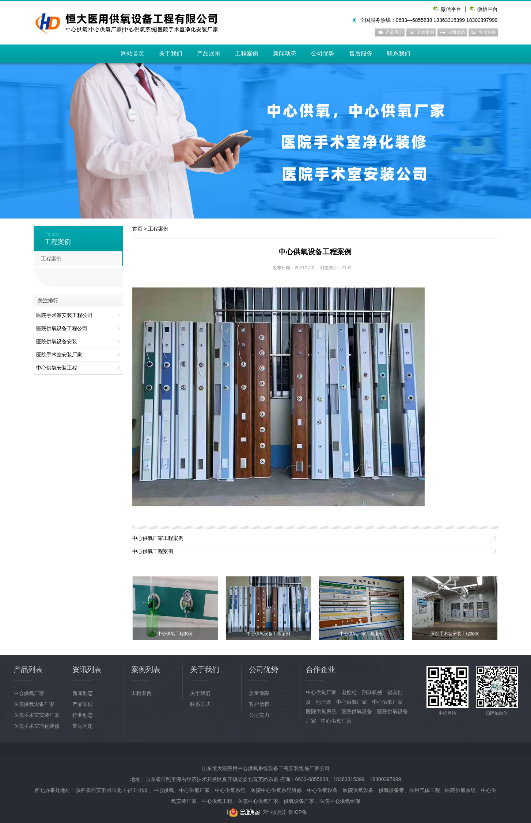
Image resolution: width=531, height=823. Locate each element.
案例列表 (145, 669)
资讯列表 (87, 669)
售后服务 (487, 32)
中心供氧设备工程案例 (315, 252)
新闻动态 (284, 53)
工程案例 (425, 32)
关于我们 (170, 53)
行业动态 (82, 715)
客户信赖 (259, 704)
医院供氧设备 (356, 711)
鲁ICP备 (297, 812)
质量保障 (259, 693)
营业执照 (256, 812)
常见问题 (82, 726)
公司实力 (259, 715)
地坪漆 (323, 702)
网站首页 (132, 53)
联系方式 (200, 704)
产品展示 (394, 32)
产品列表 (28, 669)
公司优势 (456, 32)
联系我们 (398, 53)
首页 (137, 229)
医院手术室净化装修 (37, 726)
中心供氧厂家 (29, 693)
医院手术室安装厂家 (37, 715)
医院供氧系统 (321, 711)
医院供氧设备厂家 (34, 704)
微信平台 (487, 9)
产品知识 (82, 704)
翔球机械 (372, 692)
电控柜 (349, 692)
